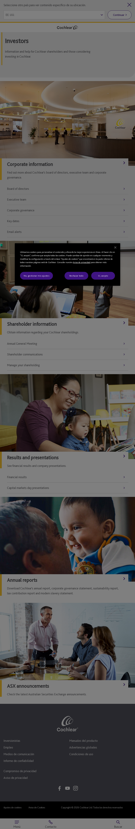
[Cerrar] (115, 247)
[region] (67, 264)
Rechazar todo (76, 275)
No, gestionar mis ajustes (36, 275)
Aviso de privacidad (81, 262)
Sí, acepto (103, 275)
